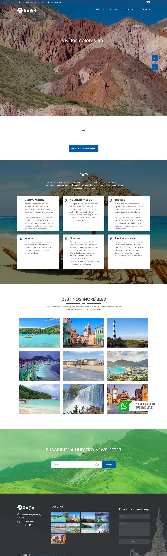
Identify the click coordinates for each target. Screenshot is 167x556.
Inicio (88, 10)
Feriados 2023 (129, 10)
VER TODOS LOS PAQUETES (83, 148)
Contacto (145, 10)
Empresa (100, 10)
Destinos (113, 10)
